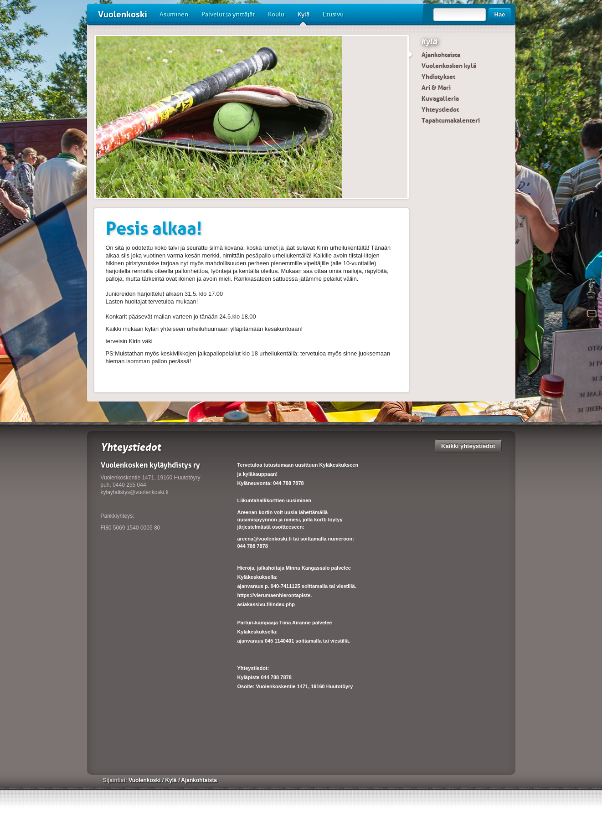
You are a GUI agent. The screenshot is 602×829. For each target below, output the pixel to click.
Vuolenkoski (122, 14)
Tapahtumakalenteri (451, 120)
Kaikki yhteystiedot (468, 446)
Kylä (303, 17)
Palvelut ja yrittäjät (228, 14)
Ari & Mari (436, 87)
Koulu (276, 14)
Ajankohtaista (441, 55)
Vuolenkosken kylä (449, 66)
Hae (499, 14)
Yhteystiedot (440, 109)
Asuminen (174, 14)
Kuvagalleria (440, 98)
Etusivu (333, 14)
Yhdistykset (438, 76)
